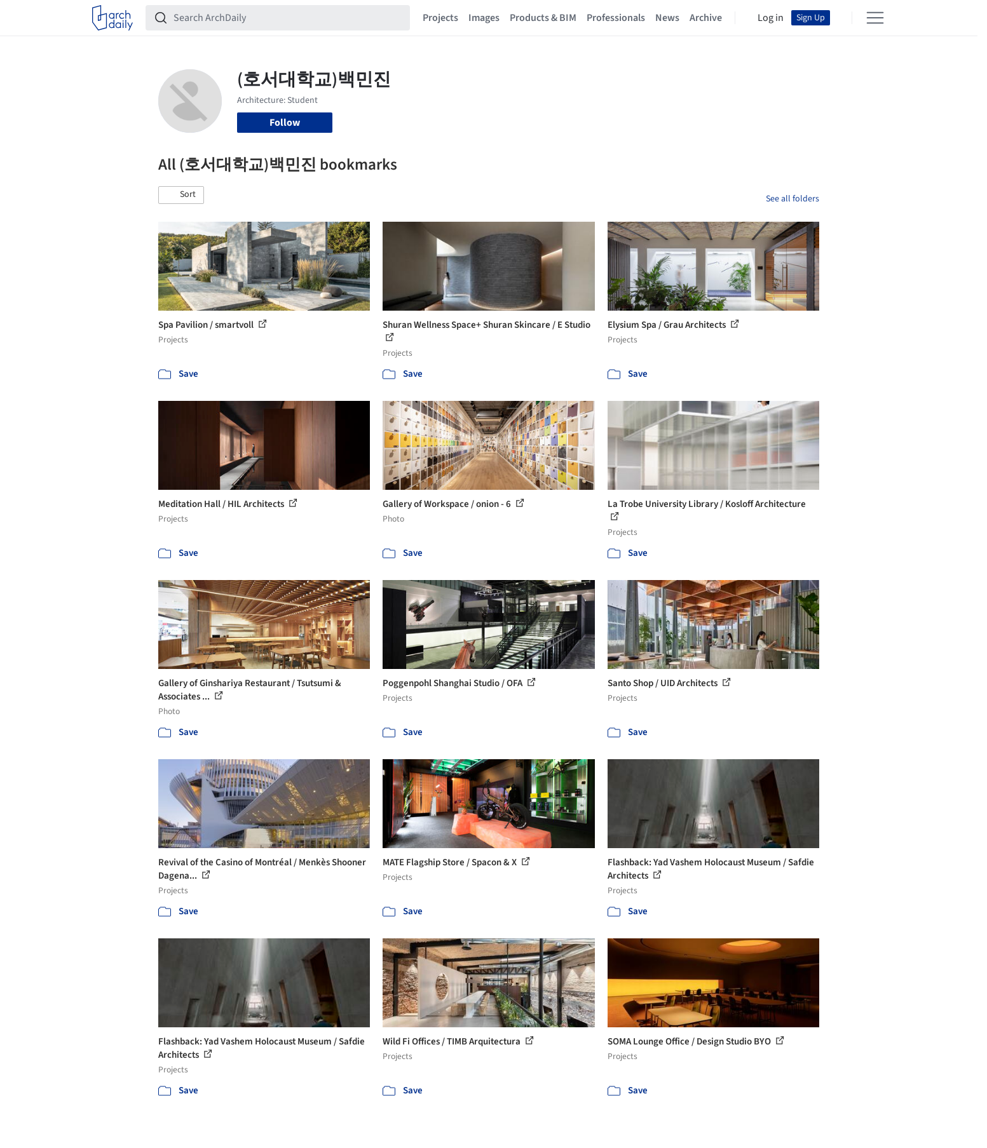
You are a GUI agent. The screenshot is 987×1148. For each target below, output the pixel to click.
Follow (284, 123)
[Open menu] (875, 18)
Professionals (616, 18)
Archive (706, 18)
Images (484, 18)
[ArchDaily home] (112, 17)
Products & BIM (543, 18)
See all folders (792, 198)
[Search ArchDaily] (288, 17)
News (667, 18)
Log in (771, 18)
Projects (440, 18)
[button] (181, 195)
